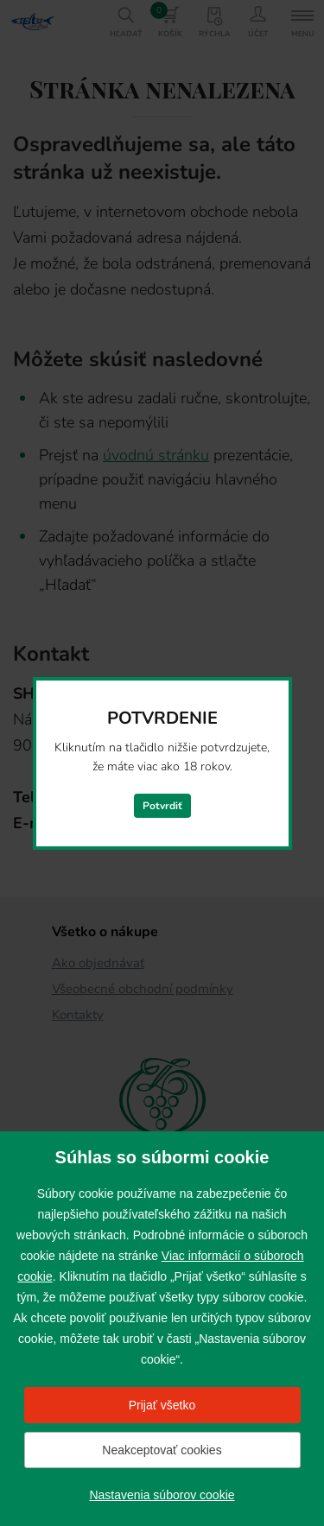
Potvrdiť (162, 806)
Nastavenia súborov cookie (161, 1495)
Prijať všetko (162, 1405)
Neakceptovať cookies (161, 1450)
